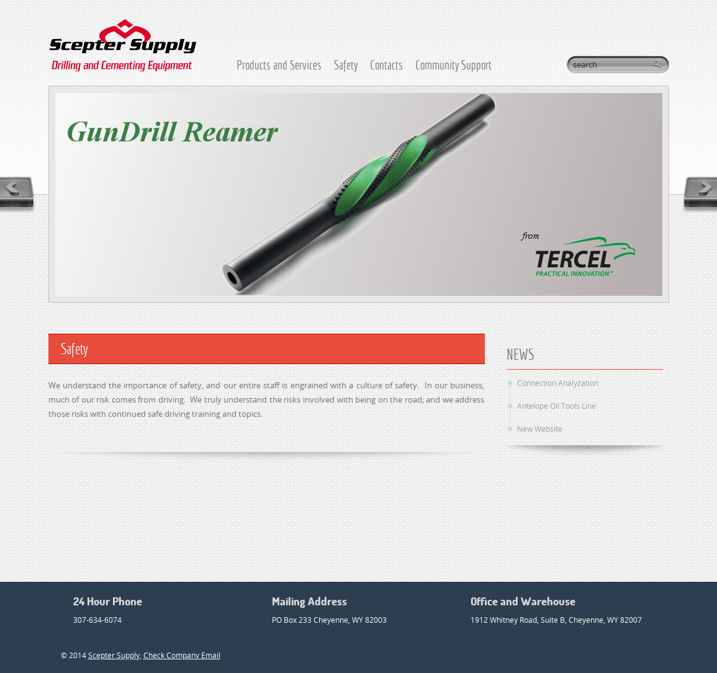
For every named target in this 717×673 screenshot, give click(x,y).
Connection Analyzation (557, 383)
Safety (346, 65)
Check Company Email (181, 655)
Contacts (386, 65)
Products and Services (279, 65)
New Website (539, 429)
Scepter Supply (114, 655)
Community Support (453, 65)
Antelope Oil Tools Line (556, 406)
